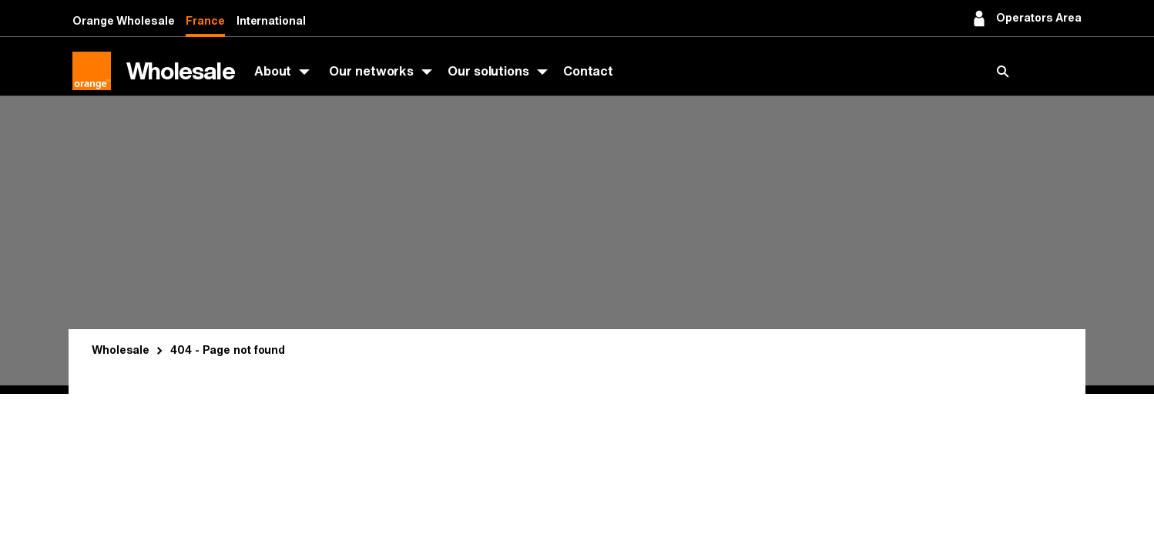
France (205, 21)
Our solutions (488, 71)
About (273, 71)
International (271, 21)
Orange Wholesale (123, 21)
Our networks (371, 71)
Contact (588, 71)
